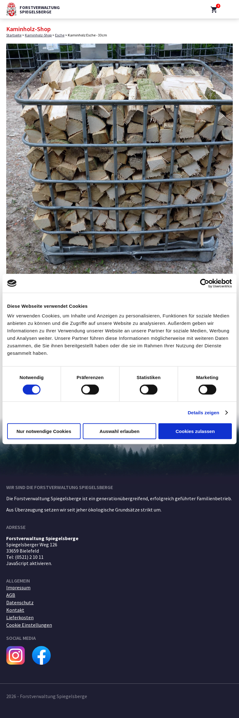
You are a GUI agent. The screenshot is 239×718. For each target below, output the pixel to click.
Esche (59, 35)
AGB (10, 595)
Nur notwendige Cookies (43, 431)
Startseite (13, 35)
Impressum (18, 587)
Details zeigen (203, 412)
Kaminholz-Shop (38, 35)
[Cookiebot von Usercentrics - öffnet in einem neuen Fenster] (204, 283)
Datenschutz (20, 602)
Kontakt (15, 610)
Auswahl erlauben (119, 431)
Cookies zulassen (195, 431)
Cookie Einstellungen (29, 625)
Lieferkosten (20, 617)
